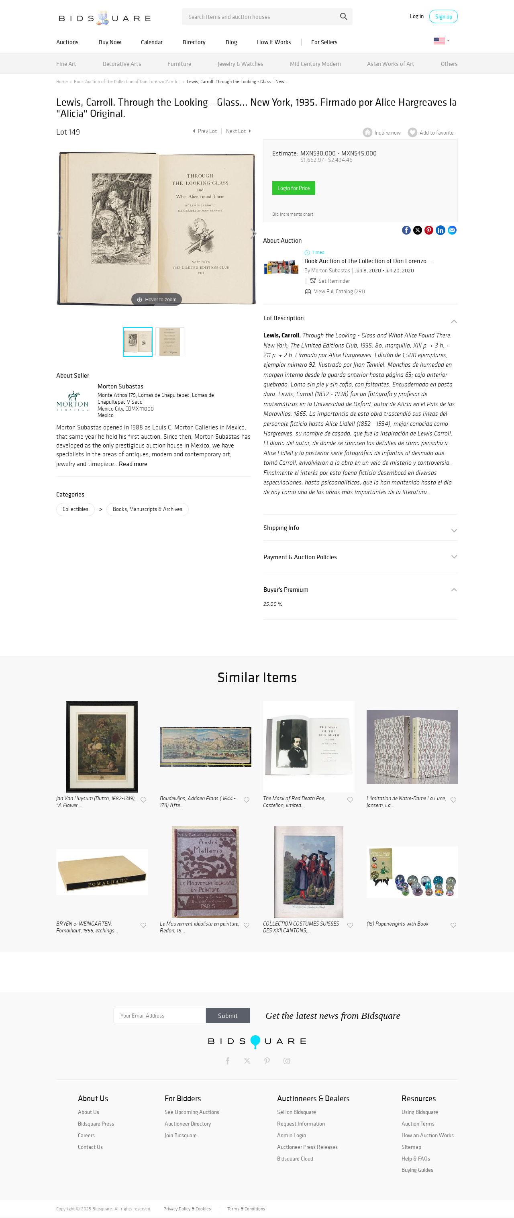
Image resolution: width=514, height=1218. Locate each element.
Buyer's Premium (285, 589)
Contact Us (90, 1147)
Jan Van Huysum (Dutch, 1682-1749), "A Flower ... (96, 802)
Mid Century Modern (315, 63)
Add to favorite (437, 132)
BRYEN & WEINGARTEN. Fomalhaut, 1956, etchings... (87, 927)
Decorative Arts (122, 63)
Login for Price (293, 188)
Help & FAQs (416, 1158)
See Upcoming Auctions (192, 1112)
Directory (194, 42)
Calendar (152, 42)
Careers (86, 1135)
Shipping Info (281, 527)
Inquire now (388, 132)
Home (62, 81)
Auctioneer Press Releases (307, 1147)
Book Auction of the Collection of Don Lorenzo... (367, 261)
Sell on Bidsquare (296, 1112)
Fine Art (66, 63)
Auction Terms (418, 1123)
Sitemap (411, 1147)
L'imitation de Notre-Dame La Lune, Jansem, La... (406, 802)
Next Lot (238, 131)
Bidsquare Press (96, 1123)
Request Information (301, 1123)
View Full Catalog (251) (334, 291)
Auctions (67, 42)
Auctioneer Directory (188, 1123)
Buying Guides (417, 1169)
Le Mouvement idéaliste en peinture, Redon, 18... (199, 927)
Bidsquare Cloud (295, 1158)
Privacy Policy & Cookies (187, 1209)
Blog (231, 42)
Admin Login (291, 1135)
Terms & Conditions (246, 1209)
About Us (88, 1112)
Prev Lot (204, 131)
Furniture (179, 63)
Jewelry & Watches (240, 63)
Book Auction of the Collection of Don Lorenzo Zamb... (127, 81)
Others (449, 63)
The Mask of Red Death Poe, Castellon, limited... (294, 802)
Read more (133, 464)
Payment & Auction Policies (300, 557)
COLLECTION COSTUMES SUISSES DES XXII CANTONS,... (301, 927)
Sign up (443, 16)
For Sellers (324, 42)
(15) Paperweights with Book (397, 924)
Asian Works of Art (390, 63)
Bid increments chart (292, 214)
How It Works (274, 42)
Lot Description (283, 318)
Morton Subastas (120, 386)
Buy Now (110, 42)
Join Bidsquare (181, 1135)
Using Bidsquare (420, 1112)
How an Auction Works (428, 1135)
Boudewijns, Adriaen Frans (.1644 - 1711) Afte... (198, 802)
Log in (417, 16)
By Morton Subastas (327, 271)
